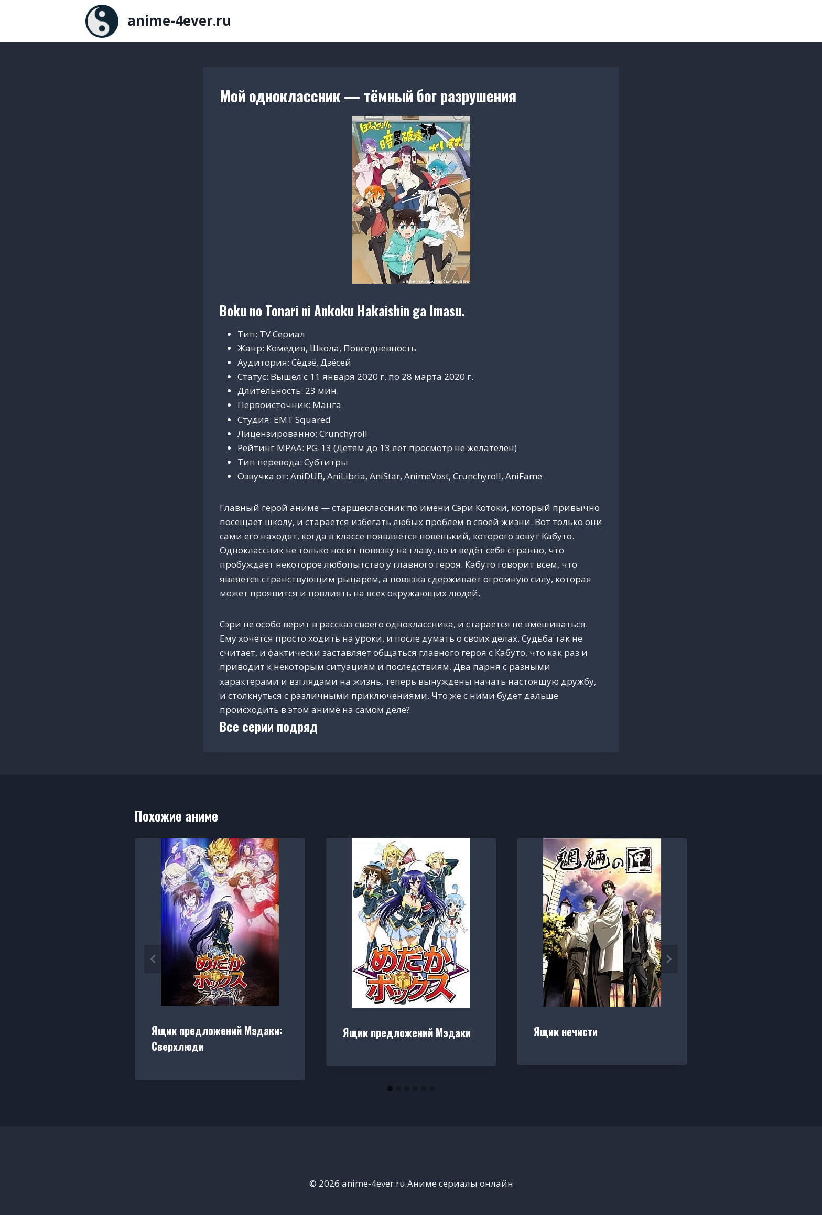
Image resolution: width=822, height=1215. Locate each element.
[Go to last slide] (153, 959)
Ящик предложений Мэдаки (407, 1032)
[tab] (390, 1088)
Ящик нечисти (566, 1031)
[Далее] (668, 959)
